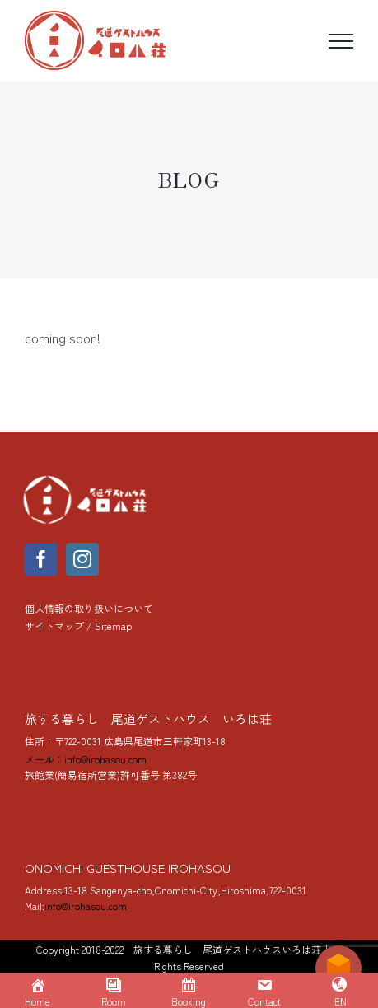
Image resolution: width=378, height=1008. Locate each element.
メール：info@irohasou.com (86, 759)
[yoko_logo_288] (86, 479)
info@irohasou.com (85, 905)
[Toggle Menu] (341, 41)
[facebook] (41, 559)
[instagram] (82, 559)
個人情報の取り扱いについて (89, 608)
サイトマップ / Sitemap (78, 625)
